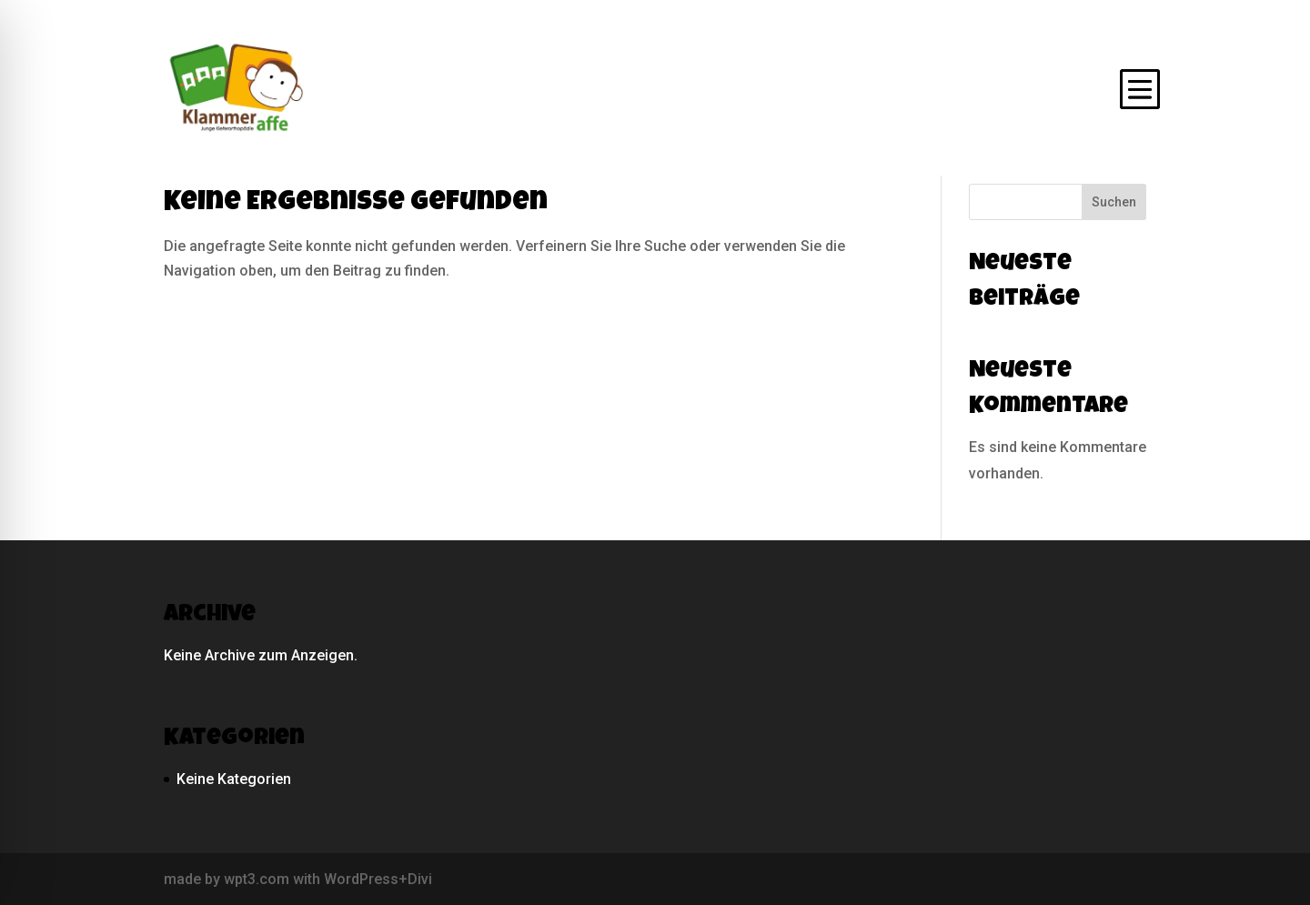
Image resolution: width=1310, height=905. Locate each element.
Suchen (1114, 202)
